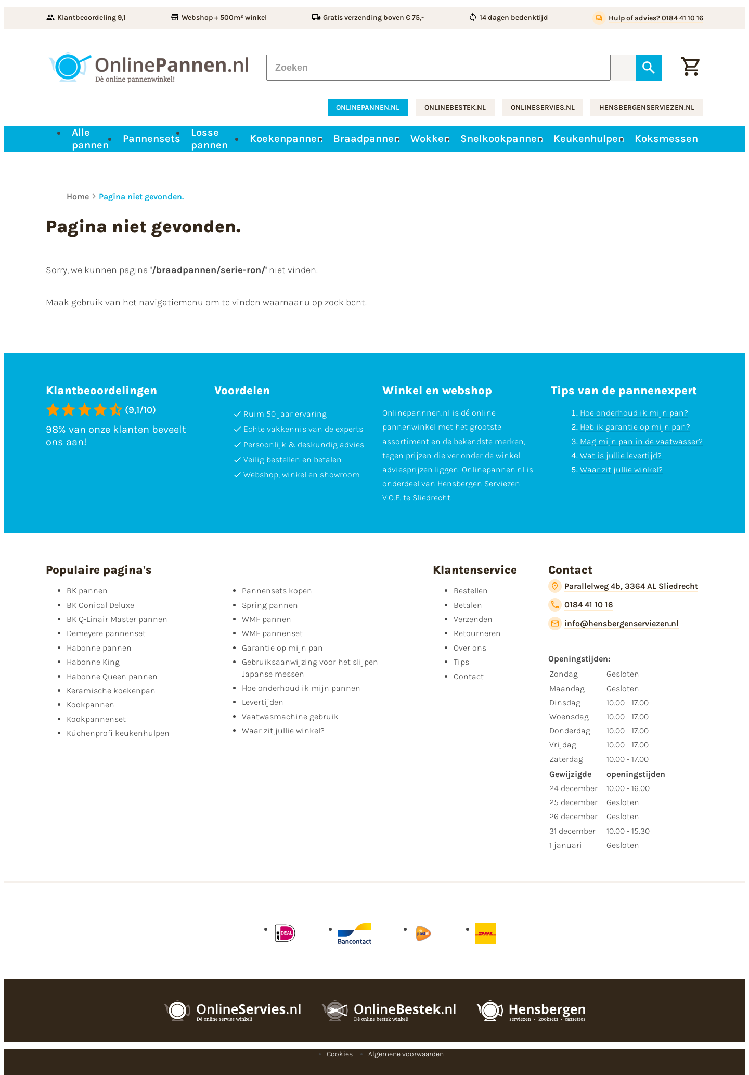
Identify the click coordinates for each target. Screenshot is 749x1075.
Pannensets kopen (277, 590)
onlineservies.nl (543, 107)
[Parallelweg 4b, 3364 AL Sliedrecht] (623, 586)
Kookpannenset (96, 719)
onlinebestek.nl (455, 107)
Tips (461, 662)
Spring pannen (270, 605)
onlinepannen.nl (367, 107)
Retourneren (477, 633)
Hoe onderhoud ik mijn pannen (301, 688)
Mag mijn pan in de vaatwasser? (641, 441)
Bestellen (471, 590)
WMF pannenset (272, 633)
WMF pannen (266, 619)
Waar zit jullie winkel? (621, 469)
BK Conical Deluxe (100, 605)
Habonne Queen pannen (112, 676)
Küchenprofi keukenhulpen (118, 733)
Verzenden (473, 619)
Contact (469, 676)
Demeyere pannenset (106, 633)
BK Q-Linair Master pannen (117, 619)
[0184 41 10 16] (580, 605)
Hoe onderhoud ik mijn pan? (634, 413)
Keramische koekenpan (111, 690)
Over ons (470, 648)
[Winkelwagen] (690, 68)
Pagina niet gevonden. (141, 196)
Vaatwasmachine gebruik (290, 716)
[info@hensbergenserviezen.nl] (613, 623)
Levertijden (262, 702)
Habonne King (93, 662)
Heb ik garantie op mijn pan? (635, 427)
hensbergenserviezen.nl (646, 107)
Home (78, 196)
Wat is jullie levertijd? (621, 455)
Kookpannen (90, 704)
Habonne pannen (99, 648)
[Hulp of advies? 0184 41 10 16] (647, 18)
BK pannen (87, 590)
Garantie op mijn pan (282, 648)
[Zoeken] (438, 68)
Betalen (468, 605)
